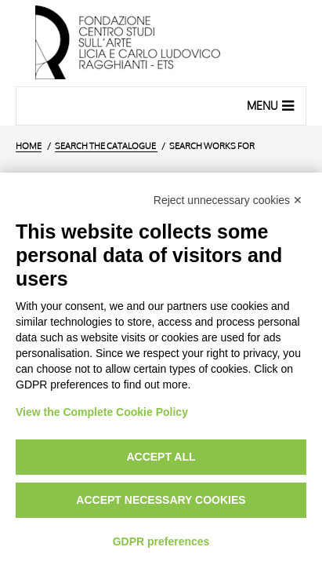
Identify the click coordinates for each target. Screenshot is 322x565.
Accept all (160, 456)
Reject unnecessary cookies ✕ (228, 200)
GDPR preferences (161, 541)
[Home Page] (161, 43)
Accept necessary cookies (160, 500)
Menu (272, 105)
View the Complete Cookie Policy (102, 412)
